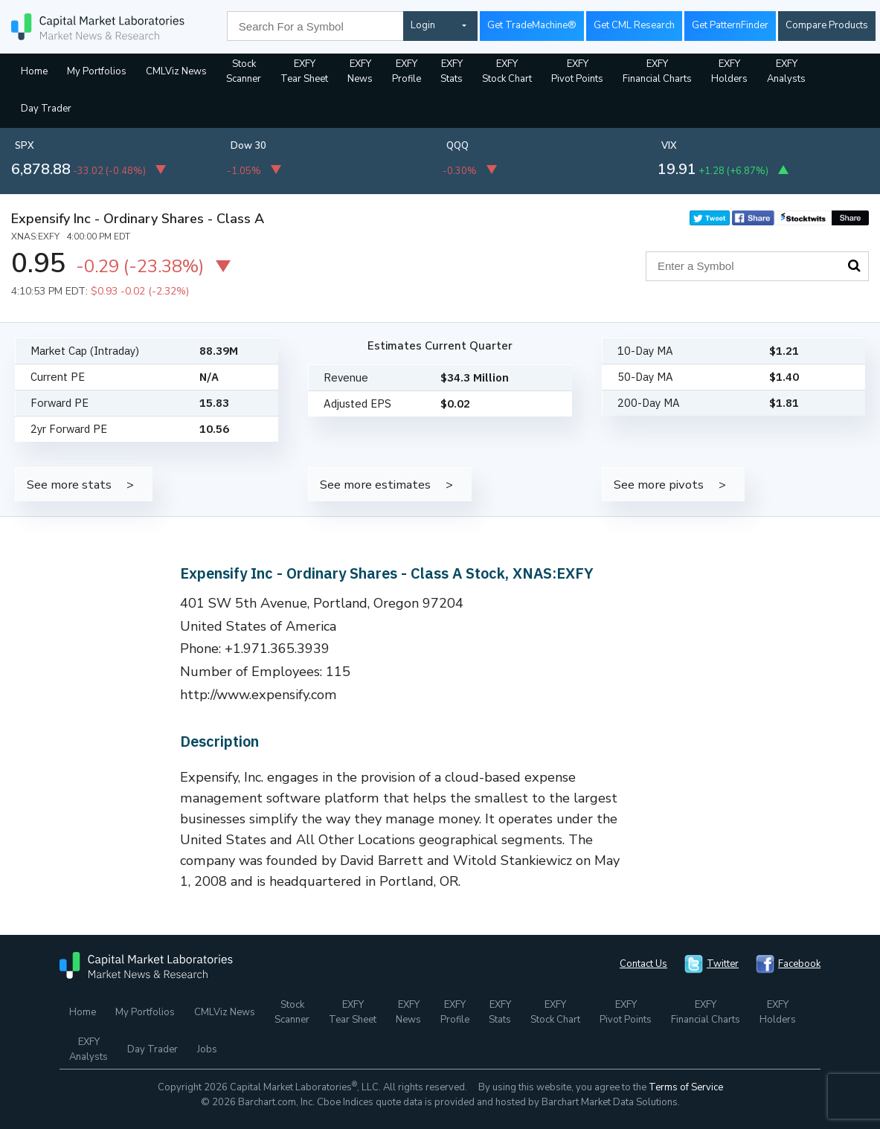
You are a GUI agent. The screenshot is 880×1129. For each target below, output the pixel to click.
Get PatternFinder (730, 25)
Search (854, 265)
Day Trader (46, 108)
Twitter (723, 964)
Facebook (799, 964)
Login (423, 25)
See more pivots (659, 484)
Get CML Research (634, 25)
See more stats (69, 484)
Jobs (207, 1049)
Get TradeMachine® (532, 25)
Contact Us (643, 964)
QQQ (457, 145)
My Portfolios (96, 71)
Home (34, 71)
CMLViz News (176, 71)
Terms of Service (686, 1087)
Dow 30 (248, 145)
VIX (669, 145)
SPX (24, 145)
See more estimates (375, 484)
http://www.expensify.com (258, 695)
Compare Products (827, 25)
